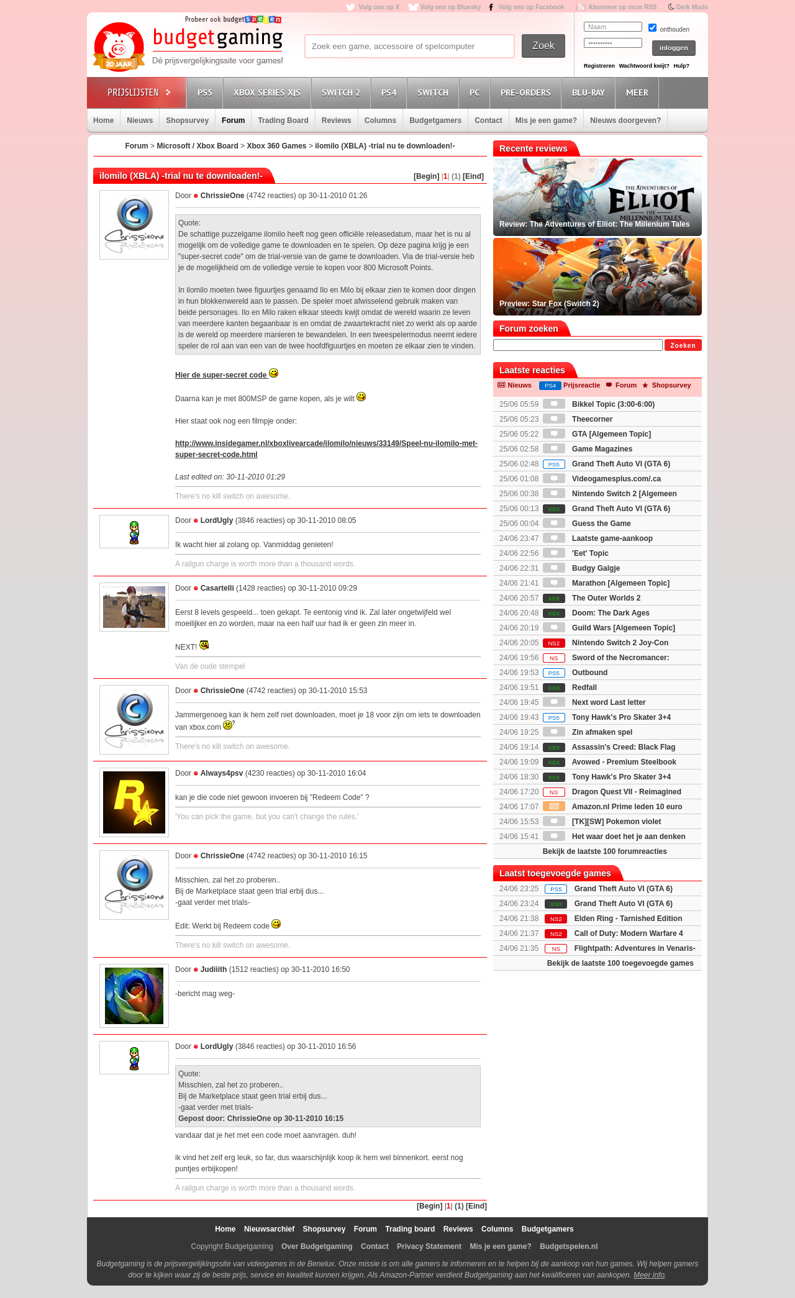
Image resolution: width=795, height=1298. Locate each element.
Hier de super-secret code (226, 375)
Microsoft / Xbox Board (197, 146)
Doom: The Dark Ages (596, 613)
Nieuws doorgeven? (625, 120)
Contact (488, 120)
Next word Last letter (594, 702)
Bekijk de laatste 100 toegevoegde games (620, 963)
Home (103, 120)
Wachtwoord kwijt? (644, 66)
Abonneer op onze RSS (622, 7)
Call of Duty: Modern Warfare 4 (629, 933)
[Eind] (473, 176)
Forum (233, 120)
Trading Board (283, 120)
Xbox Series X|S (269, 92)
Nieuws (140, 120)
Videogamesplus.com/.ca (602, 478)
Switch (434, 92)
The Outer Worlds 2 (592, 598)
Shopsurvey (187, 120)
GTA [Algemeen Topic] (597, 434)
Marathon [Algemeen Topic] (606, 583)
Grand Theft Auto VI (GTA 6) (607, 464)
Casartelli (217, 588)
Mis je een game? (546, 120)
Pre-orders (528, 92)
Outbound (575, 672)
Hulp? (681, 66)
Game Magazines (588, 449)
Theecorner (578, 419)
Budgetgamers (435, 120)
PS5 (207, 92)
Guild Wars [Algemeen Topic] (609, 628)
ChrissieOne (223, 195)
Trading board (410, 1229)
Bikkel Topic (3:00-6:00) (599, 404)
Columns (380, 120)
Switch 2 (343, 92)
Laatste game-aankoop (598, 538)
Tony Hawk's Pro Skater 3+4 (607, 717)
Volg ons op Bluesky (450, 7)
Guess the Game (587, 523)
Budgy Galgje (581, 568)
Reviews (337, 120)
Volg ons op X (378, 7)
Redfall (570, 687)
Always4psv (222, 773)
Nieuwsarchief (269, 1229)
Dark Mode (692, 7)
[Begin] (426, 176)
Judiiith (214, 969)
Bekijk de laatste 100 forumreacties (605, 851)
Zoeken (683, 345)
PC (476, 92)
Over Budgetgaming (317, 1246)
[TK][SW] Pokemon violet (602, 821)
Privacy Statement (429, 1246)
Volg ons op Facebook (532, 7)
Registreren (599, 66)
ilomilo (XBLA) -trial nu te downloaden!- (385, 146)
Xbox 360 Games (276, 146)
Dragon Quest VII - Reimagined (612, 791)
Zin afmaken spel (588, 732)
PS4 (390, 92)
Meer (639, 92)
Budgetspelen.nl (568, 1246)
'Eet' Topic (576, 553)
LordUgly (217, 520)
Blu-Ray (590, 92)
